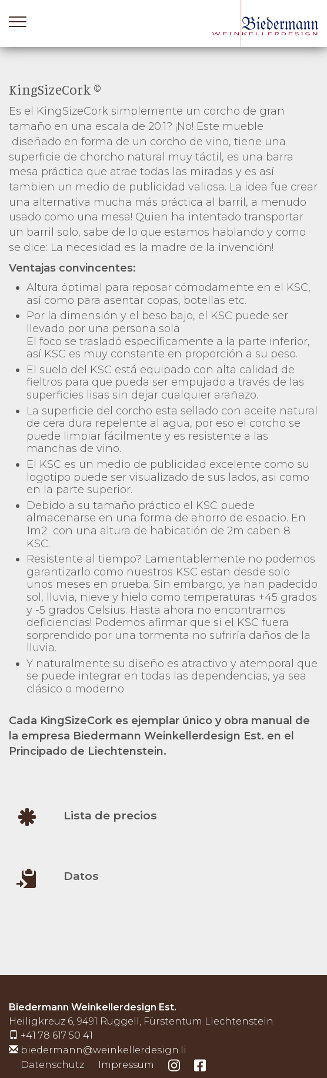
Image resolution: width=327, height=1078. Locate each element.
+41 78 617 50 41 (57, 1035)
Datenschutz (52, 1064)
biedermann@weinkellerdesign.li (103, 1050)
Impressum (126, 1064)
